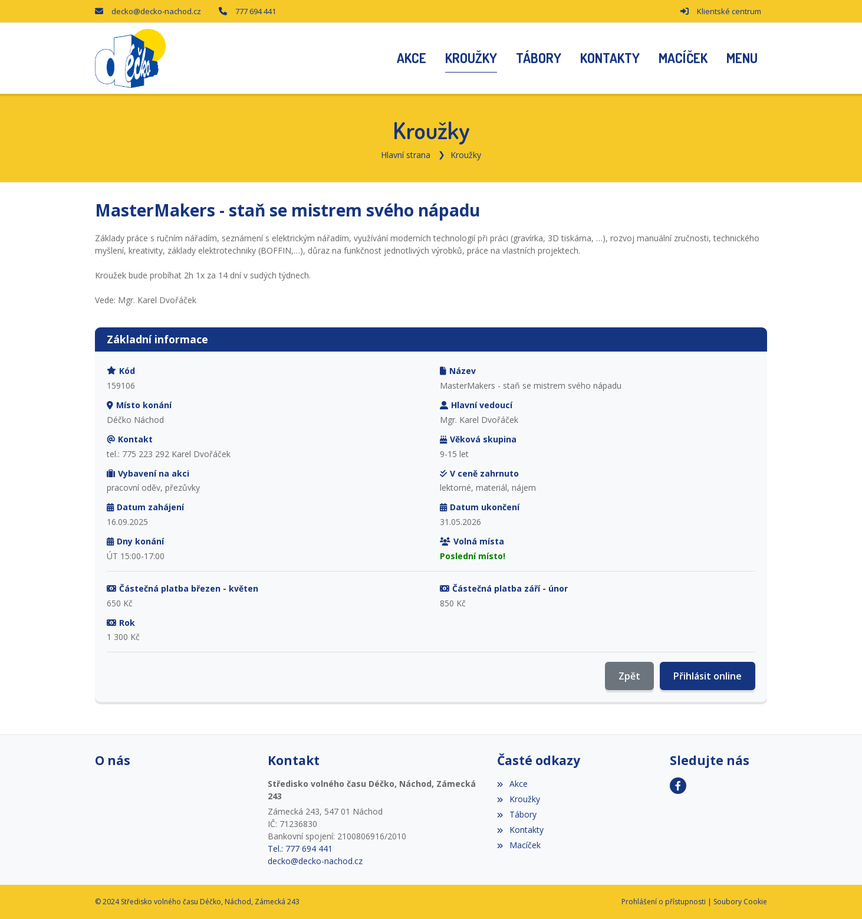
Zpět (629, 675)
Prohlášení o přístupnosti (663, 902)
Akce (512, 783)
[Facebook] (678, 785)
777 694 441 (255, 11)
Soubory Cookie (740, 902)
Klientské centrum (729, 11)
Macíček (518, 845)
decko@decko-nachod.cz (156, 11)
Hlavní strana (405, 154)
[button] (742, 58)
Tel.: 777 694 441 (300, 848)
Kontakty (520, 829)
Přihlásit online (707, 675)
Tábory (516, 814)
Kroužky (465, 154)
